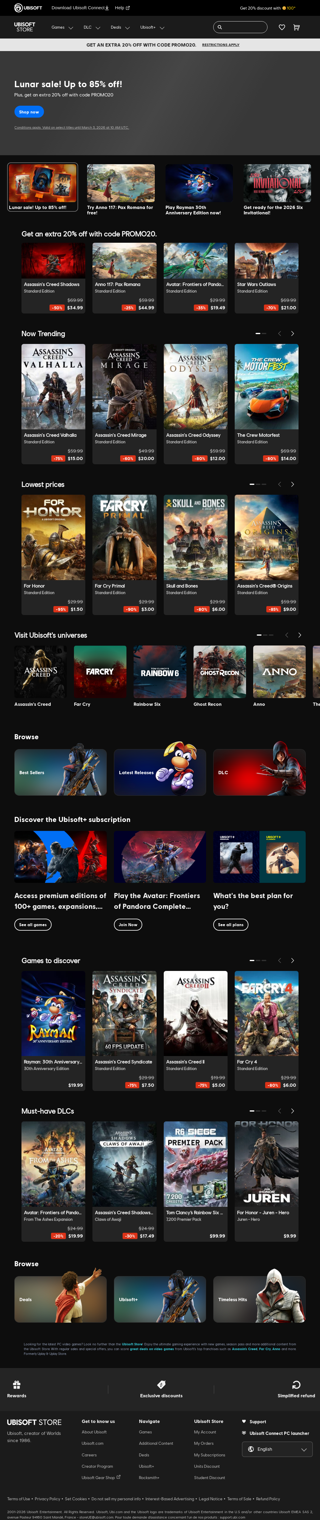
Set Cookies (76, 1498)
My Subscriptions (209, 1455)
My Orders (204, 1443)
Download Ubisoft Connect (80, 7)
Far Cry (265, 1349)
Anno (276, 1349)
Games (145, 1432)
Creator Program (97, 1466)
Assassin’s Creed (244, 1349)
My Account (205, 1432)
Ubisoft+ (146, 1466)
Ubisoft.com (92, 1443)
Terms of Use (18, 1498)
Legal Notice (210, 1498)
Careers (89, 1455)
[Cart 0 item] (296, 27)
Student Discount (209, 1477)
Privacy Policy (47, 1498)
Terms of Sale (239, 1498)
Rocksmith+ (149, 1477)
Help (122, 7)
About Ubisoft (94, 1432)
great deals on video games (152, 1349)
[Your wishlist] (282, 27)
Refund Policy (268, 1498)
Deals (144, 1455)
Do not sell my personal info (116, 1498)
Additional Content (156, 1443)
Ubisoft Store (132, 1344)
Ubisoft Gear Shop (101, 1477)
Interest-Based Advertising (170, 1498)
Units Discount (207, 1466)
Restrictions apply (220, 44)
